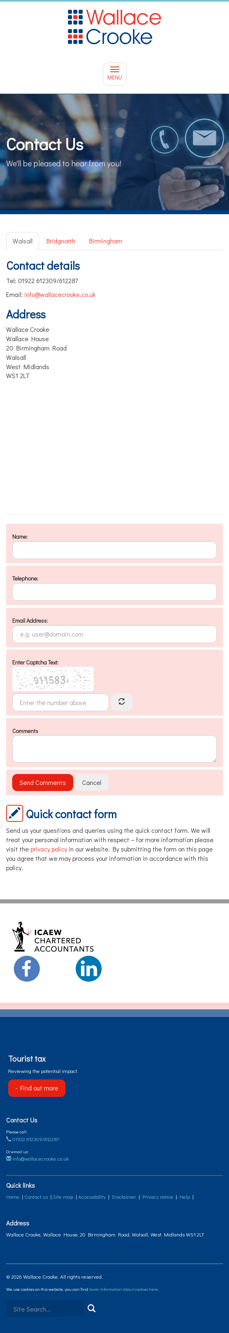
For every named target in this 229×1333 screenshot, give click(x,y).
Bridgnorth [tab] (60, 240)
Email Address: (30, 620)
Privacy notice (157, 1196)
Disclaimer (124, 1196)
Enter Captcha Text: (35, 662)
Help (184, 1196)
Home (13, 1196)
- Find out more (36, 1088)
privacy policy (49, 849)
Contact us (36, 1196)
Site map (63, 1196)
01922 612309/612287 (32, 1138)
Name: (20, 536)
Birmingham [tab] (105, 240)
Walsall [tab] (23, 240)
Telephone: (25, 578)
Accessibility (92, 1196)
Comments (25, 731)
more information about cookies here (123, 1289)
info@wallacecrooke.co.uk (60, 294)
